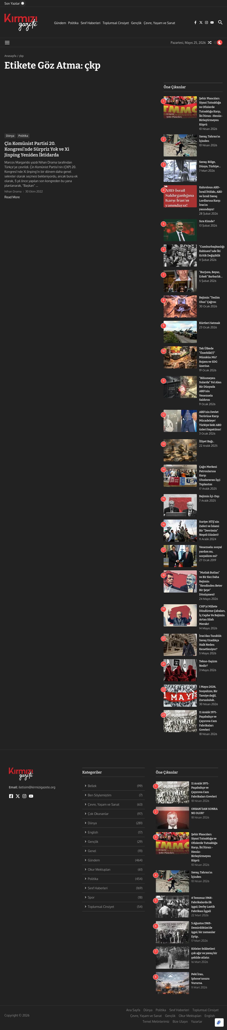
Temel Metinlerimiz (156, 1026)
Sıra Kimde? (207, 225)
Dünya (10, 135)
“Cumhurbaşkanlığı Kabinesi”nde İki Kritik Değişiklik (212, 255)
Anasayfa (10, 56)
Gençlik (136, 23)
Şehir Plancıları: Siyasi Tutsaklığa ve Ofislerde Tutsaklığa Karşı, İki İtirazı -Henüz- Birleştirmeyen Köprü (204, 852)
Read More (12, 197)
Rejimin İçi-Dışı (209, 498)
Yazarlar (196, 1026)
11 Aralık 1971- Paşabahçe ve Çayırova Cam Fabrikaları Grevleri (208, 726)
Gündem (60, 23)
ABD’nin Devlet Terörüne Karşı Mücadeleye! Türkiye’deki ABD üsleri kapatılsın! (210, 423)
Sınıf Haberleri (90, 23)
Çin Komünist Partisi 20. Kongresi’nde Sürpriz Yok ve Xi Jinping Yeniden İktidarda (36, 149)
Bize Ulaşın (180, 1026)
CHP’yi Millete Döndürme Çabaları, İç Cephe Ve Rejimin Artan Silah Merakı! (213, 617)
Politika (73, 23)
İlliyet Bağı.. (207, 444)
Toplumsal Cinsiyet (116, 23)
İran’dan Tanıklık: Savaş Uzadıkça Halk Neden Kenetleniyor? (209, 646)
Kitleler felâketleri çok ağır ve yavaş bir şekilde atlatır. (203, 958)
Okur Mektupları (190, 1021)
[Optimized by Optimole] (219, 1022)
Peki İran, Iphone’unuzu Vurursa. (200, 984)
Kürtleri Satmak (210, 326)
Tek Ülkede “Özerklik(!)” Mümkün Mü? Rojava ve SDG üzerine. (208, 360)
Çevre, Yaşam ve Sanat (159, 23)
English (210, 1021)
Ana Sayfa (133, 1015)
